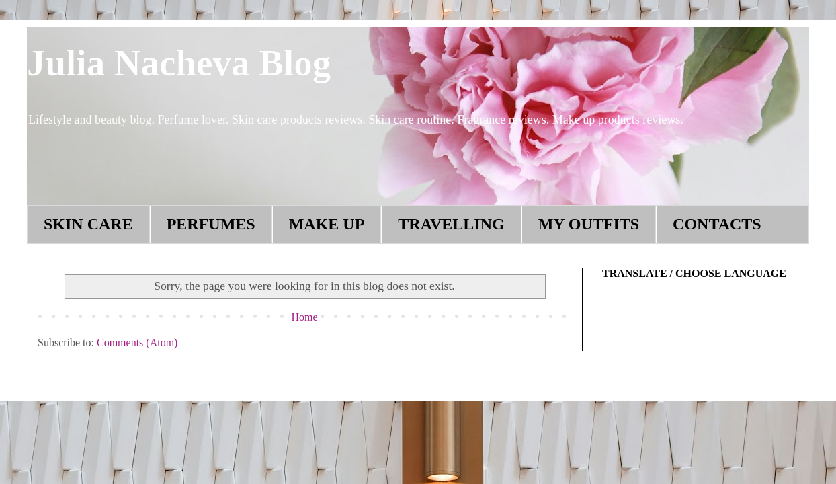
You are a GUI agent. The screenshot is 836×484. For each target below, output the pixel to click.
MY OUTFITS (588, 224)
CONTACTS (717, 224)
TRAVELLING (451, 224)
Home (304, 317)
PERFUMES (211, 224)
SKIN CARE (88, 224)
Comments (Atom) (137, 342)
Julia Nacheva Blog (179, 62)
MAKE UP (327, 224)
